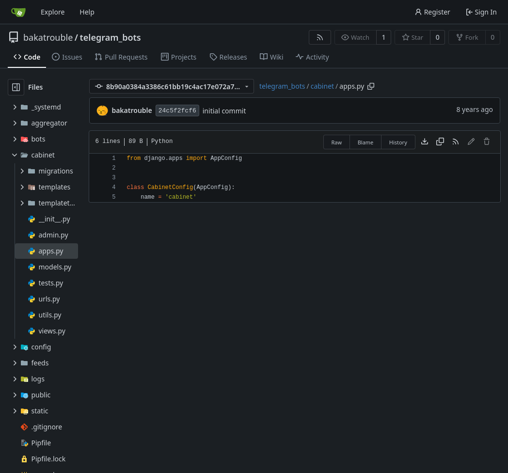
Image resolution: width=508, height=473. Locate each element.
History (398, 142)
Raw (337, 142)
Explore (52, 11)
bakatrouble (48, 37)
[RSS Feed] (320, 37)
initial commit (224, 110)
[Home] (18, 12)
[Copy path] (370, 86)
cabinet (322, 86)
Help (87, 11)
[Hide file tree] (16, 87)
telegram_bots (110, 37)
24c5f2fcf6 (177, 110)
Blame (366, 142)
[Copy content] (440, 142)
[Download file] (424, 142)
